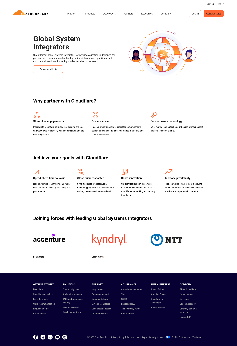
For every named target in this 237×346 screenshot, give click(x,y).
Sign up (210, 3)
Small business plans (43, 294)
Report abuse (127, 313)
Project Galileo (157, 289)
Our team (184, 299)
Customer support (100, 294)
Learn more (38, 257)
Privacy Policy (117, 337)
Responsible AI (128, 304)
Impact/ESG (185, 317)
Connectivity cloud (71, 289)
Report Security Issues (152, 337)
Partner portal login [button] (48, 69)
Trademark (197, 337)
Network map (186, 294)
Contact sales (213, 13)
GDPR (124, 299)
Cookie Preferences (178, 337)
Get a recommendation (44, 304)
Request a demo (41, 309)
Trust (123, 294)
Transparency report (130, 309)
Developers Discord (101, 304)
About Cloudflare (188, 289)
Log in (195, 13)
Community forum (100, 299)
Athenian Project (158, 294)
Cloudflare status (100, 313)
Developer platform (72, 312)
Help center (97, 289)
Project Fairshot (158, 307)
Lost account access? (102, 309)
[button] (162, 76)
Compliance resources (131, 289)
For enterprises (40, 299)
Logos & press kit (188, 304)
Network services (71, 307)
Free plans (38, 289)
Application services (72, 294)
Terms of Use (133, 337)
